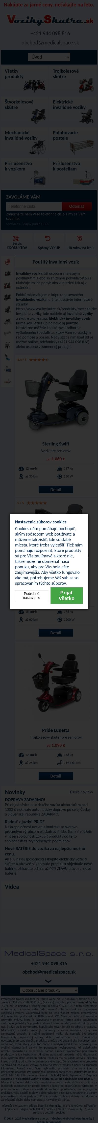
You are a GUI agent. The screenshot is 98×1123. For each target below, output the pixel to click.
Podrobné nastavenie (31, 596)
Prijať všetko (66, 595)
